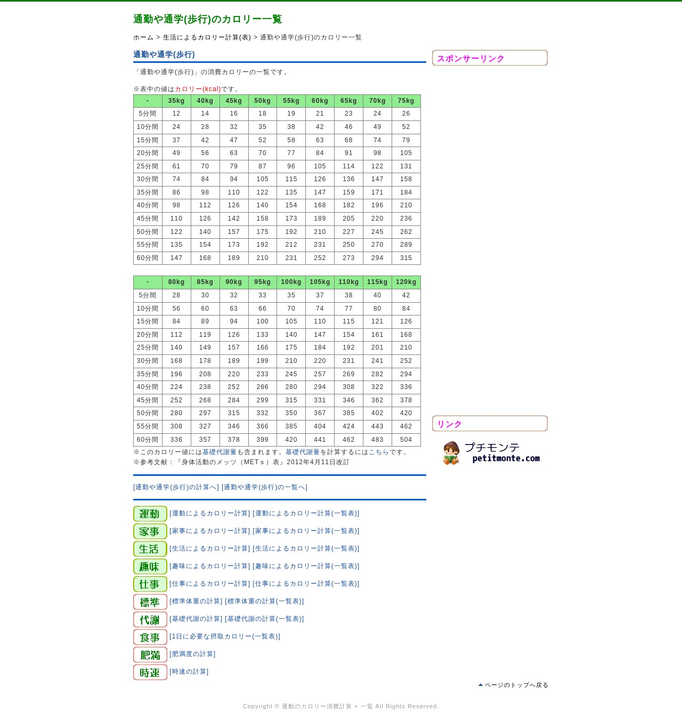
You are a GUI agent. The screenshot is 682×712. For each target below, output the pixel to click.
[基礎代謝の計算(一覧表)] (264, 618)
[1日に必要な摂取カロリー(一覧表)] (224, 636)
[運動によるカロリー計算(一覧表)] (306, 512)
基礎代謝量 (219, 452)
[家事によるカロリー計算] (209, 530)
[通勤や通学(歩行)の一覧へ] (265, 487)
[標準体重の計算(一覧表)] (264, 600)
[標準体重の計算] (196, 600)
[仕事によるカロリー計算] (209, 583)
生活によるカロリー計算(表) (207, 37)
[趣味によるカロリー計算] (209, 565)
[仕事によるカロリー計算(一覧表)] (306, 583)
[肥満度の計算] (192, 653)
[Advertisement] (490, 243)
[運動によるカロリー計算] (209, 512)
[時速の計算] (189, 671)
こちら (379, 452)
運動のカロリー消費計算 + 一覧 (328, 706)
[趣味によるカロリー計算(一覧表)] (306, 565)
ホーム (143, 37)
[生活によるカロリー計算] (209, 548)
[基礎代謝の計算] (196, 618)
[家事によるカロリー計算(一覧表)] (306, 530)
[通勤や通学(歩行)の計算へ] (176, 487)
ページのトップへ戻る (517, 685)
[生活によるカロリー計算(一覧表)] (306, 548)
